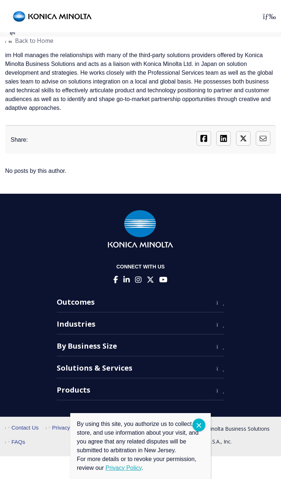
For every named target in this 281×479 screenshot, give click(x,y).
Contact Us (21, 427)
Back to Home (29, 41)
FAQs (15, 442)
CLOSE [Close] (198, 425)
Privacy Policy (66, 427)
